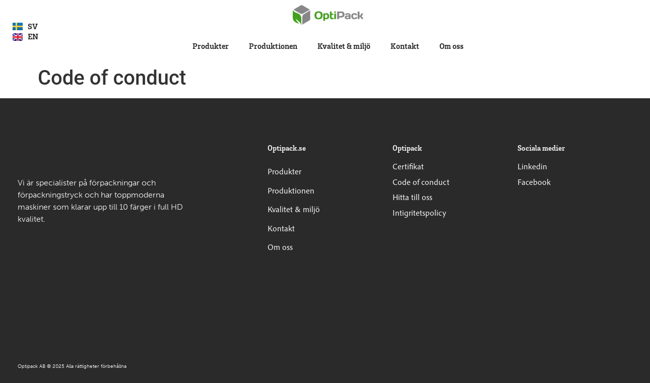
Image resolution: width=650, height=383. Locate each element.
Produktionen (273, 46)
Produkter (210, 46)
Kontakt (405, 46)
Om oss (451, 46)
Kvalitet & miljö (343, 46)
